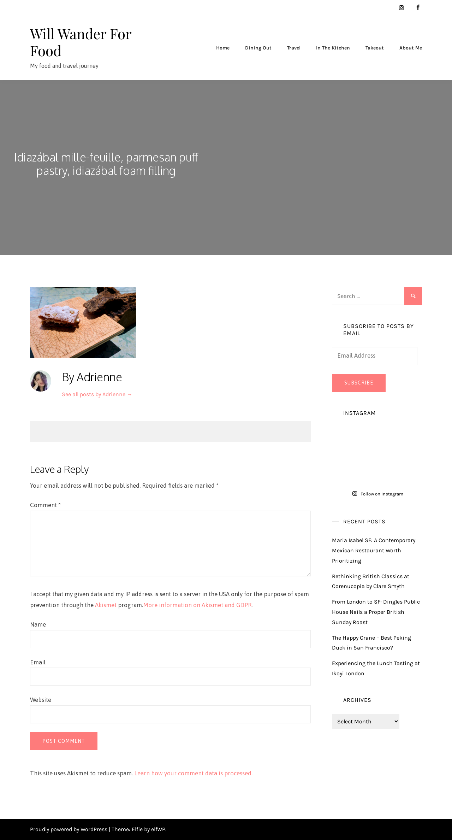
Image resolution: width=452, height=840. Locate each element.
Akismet (106, 605)
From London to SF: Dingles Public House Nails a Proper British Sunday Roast (376, 611)
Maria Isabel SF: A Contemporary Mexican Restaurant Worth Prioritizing (373, 550)
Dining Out (258, 48)
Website (40, 699)
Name (38, 624)
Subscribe (358, 383)
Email (38, 662)
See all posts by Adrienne (97, 394)
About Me (410, 48)
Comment (45, 505)
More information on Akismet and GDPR (197, 605)
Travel (294, 48)
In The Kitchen (333, 48)
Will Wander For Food (80, 42)
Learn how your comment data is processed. (193, 773)
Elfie (137, 829)
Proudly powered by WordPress (69, 829)
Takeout (374, 48)
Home (223, 48)
